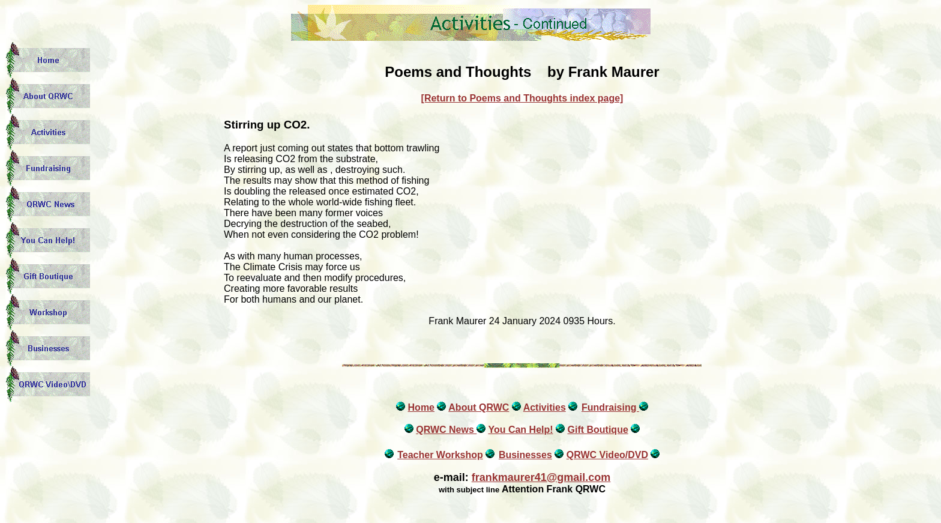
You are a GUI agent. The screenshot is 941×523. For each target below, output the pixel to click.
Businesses (525, 455)
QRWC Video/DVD (607, 455)
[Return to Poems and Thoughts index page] (522, 98)
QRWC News (446, 430)
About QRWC (478, 407)
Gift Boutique (597, 430)
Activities (544, 407)
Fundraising (610, 407)
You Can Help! (520, 430)
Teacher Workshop (440, 455)
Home (421, 407)
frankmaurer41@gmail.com (541, 477)
